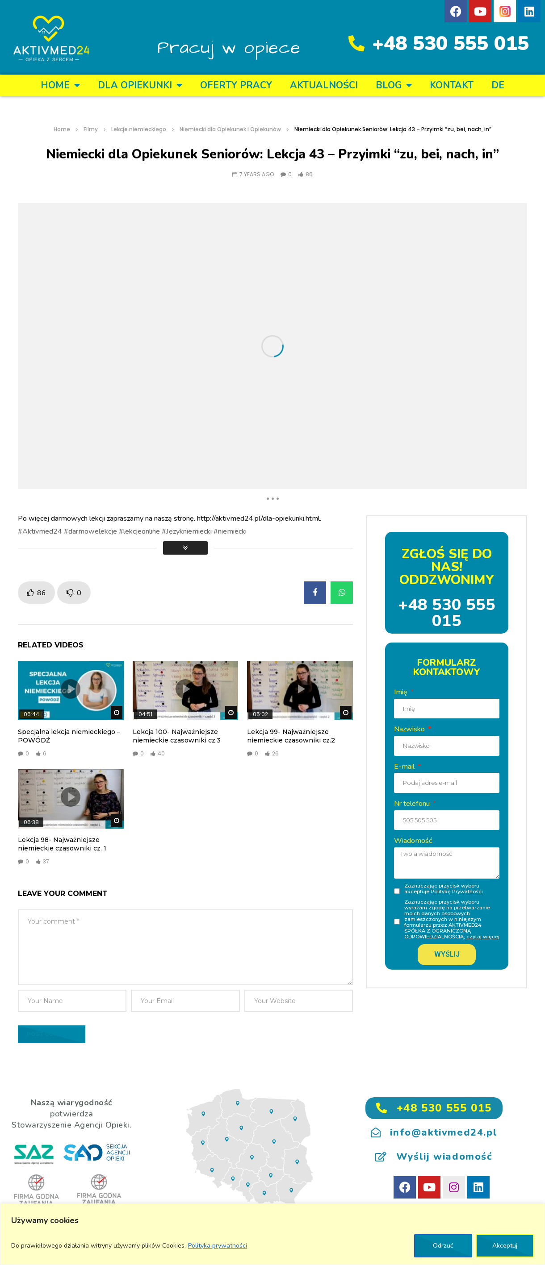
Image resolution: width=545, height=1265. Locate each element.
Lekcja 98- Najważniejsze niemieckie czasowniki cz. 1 (62, 844)
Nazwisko (410, 729)
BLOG (394, 85)
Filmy (91, 129)
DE (497, 85)
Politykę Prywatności (457, 891)
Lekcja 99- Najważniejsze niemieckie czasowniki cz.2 (291, 736)
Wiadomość (413, 841)
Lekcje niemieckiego (138, 129)
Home (60, 85)
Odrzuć (443, 1245)
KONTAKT (452, 85)
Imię (401, 692)
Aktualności (324, 85)
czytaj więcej (482, 936)
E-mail (405, 766)
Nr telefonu (413, 804)
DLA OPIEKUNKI (140, 85)
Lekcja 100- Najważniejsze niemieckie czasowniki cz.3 (177, 736)
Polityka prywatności (217, 1245)
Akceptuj (504, 1245)
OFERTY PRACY (236, 85)
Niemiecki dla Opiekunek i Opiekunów (230, 129)
